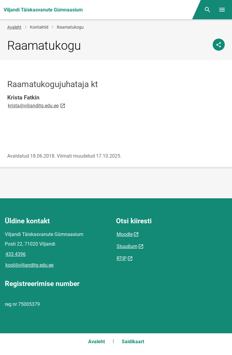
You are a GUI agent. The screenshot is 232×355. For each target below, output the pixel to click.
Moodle (125, 234)
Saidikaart (133, 341)
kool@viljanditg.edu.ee (29, 265)
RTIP (122, 258)
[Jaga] (219, 45)
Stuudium (127, 246)
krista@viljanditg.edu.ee (37, 105)
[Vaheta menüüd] (222, 9)
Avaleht (14, 27)
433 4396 (15, 254)
